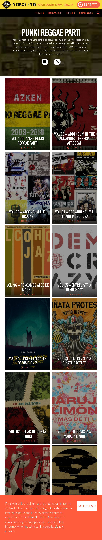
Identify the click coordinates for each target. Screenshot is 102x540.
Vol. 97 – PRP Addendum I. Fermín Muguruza (74, 214)
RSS (57, 62)
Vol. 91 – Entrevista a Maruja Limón (74, 434)
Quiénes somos (86, 13)
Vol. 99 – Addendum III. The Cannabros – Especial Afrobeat (74, 138)
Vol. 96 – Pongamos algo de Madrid (28, 287)
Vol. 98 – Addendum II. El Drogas (27, 214)
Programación (54, 13)
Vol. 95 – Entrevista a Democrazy (74, 287)
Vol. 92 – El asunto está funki (27, 434)
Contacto (70, 13)
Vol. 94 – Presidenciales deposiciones (27, 361)
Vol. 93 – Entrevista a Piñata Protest (74, 361)
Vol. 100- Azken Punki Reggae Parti (27, 141)
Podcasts (39, 13)
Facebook (45, 62)
